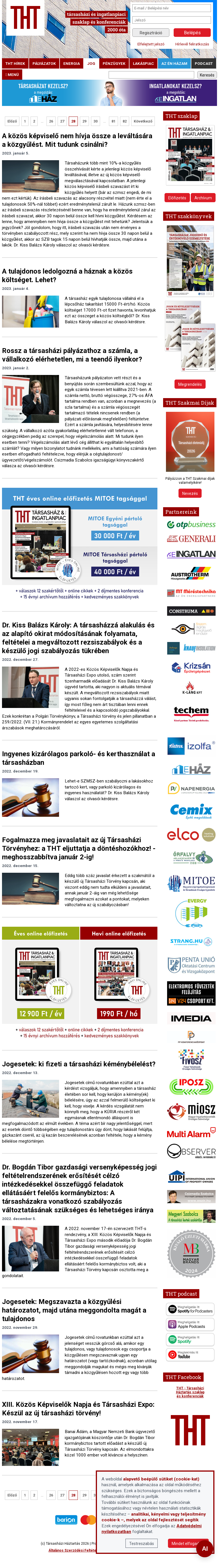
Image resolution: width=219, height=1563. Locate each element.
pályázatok (44, 63)
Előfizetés (177, 198)
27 (62, 121)
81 (113, 121)
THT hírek (15, 63)
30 (96, 121)
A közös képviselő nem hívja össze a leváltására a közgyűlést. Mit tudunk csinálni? (77, 140)
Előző (12, 121)
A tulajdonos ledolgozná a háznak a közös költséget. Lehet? (67, 275)
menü (12, 74)
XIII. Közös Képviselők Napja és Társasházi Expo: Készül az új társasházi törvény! (78, 1409)
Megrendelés (190, 384)
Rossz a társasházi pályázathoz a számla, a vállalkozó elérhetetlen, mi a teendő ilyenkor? (72, 355)
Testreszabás (141, 1543)
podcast (204, 63)
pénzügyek (114, 63)
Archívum (203, 198)
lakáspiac (143, 63)
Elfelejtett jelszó (151, 44)
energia (71, 63)
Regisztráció (151, 33)
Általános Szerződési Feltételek (75, 1550)
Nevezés (190, 493)
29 (84, 121)
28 (73, 121)
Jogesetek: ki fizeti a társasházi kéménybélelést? (78, 1064)
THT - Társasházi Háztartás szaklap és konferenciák (190, 1392)
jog (91, 63)
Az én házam (174, 63)
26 (51, 121)
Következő (143, 121)
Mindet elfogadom (188, 1543)
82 (125, 121)
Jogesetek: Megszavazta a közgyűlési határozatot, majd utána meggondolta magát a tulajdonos (74, 1310)
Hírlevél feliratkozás (192, 44)
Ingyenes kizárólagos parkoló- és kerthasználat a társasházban (78, 758)
